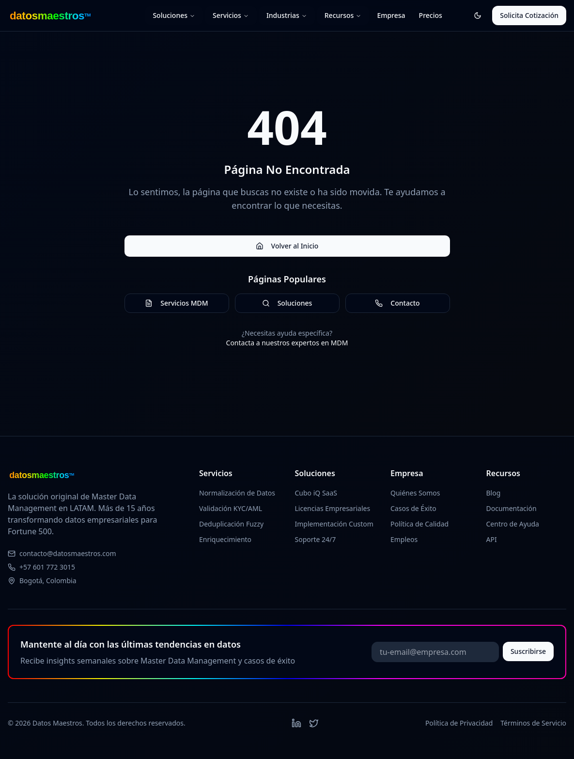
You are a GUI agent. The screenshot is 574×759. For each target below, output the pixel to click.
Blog (493, 492)
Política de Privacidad (459, 723)
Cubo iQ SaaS (316, 492)
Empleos (404, 539)
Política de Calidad (419, 523)
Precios (430, 15)
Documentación (511, 508)
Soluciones (174, 15)
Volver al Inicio (287, 245)
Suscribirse (528, 651)
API (491, 539)
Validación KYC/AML (230, 508)
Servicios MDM (176, 303)
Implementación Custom (334, 523)
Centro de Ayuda (512, 523)
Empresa (391, 15)
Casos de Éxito (413, 508)
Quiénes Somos (415, 492)
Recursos (343, 15)
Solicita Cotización (529, 15)
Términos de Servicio (533, 723)
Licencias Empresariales (333, 508)
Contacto (397, 303)
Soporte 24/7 (315, 539)
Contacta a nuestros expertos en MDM (287, 342)
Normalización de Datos (237, 492)
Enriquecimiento (225, 539)
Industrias (286, 15)
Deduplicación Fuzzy (231, 523)
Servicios (231, 15)
